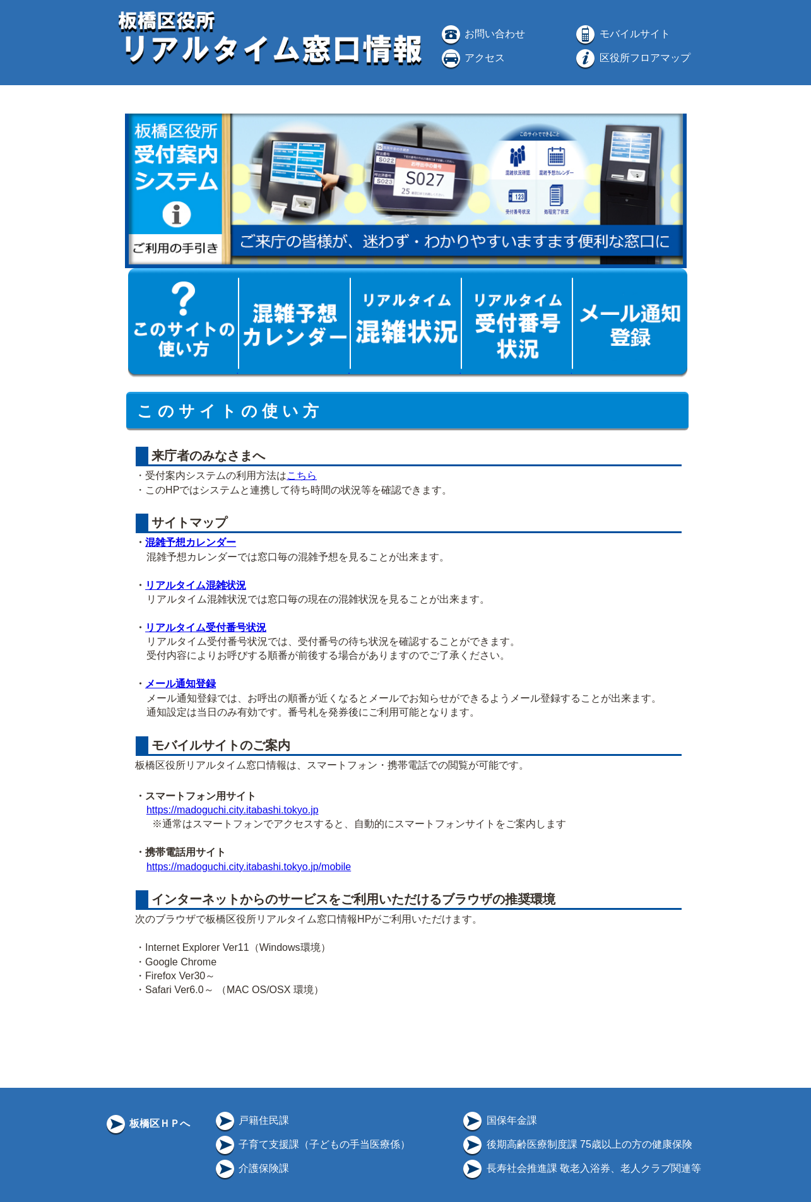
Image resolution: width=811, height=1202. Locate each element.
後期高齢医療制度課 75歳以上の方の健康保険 (576, 1144)
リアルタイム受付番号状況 (205, 627)
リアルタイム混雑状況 (195, 585)
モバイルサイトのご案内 (219, 745)
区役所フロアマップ (632, 57)
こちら (302, 475)
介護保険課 (251, 1168)
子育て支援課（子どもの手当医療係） (311, 1144)
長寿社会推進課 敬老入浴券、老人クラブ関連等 (581, 1168)
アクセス (472, 57)
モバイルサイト (622, 33)
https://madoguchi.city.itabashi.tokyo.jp (232, 809)
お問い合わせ (482, 33)
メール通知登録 (180, 683)
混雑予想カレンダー (190, 542)
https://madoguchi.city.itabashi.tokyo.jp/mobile (248, 866)
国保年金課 (498, 1120)
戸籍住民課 (251, 1120)
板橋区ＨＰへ (147, 1123)
